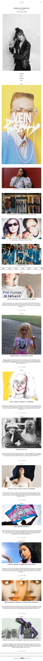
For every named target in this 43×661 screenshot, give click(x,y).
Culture (21, 272)
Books (19, 541)
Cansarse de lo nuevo (21, 265)
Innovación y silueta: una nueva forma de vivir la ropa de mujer (21, 214)
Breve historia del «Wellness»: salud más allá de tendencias (21, 602)
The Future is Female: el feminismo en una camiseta (21, 299)
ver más (24, 310)
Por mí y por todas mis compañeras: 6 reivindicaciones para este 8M (21, 640)
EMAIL (21, 80)
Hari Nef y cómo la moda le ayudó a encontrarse (21, 488)
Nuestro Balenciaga (21, 449)
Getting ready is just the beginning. (21, 189)
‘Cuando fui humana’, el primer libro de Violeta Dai (21, 564)
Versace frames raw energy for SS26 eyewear (21, 240)
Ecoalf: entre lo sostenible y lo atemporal (21, 401)
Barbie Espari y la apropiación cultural (21, 355)
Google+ (2, 660)
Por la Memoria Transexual (21, 526)
